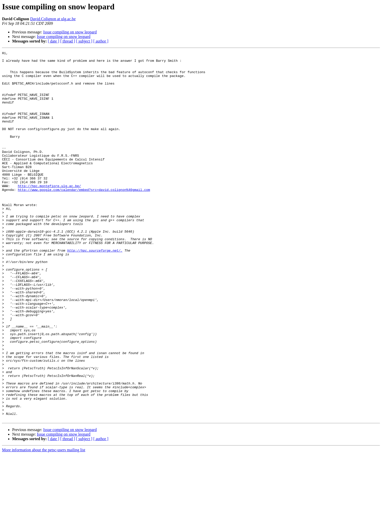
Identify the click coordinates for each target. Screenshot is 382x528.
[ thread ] (67, 41)
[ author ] (101, 41)
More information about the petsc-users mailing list (43, 523)
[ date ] (53, 41)
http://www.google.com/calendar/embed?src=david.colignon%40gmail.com (84, 217)
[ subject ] (84, 41)
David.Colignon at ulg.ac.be (53, 19)
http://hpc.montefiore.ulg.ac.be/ (49, 213)
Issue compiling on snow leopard (70, 32)
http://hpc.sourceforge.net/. (94, 290)
